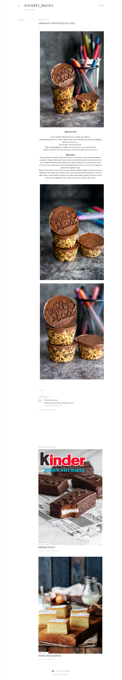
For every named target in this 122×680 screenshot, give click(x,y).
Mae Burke (66, 674)
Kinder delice (46, 547)
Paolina (46, 400)
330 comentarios (50, 659)
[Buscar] (101, 5)
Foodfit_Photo (39, 5)
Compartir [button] (21, 20)
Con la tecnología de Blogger (61, 671)
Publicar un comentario (46, 410)
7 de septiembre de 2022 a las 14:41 (53, 405)
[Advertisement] (70, 428)
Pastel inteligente (49, 655)
